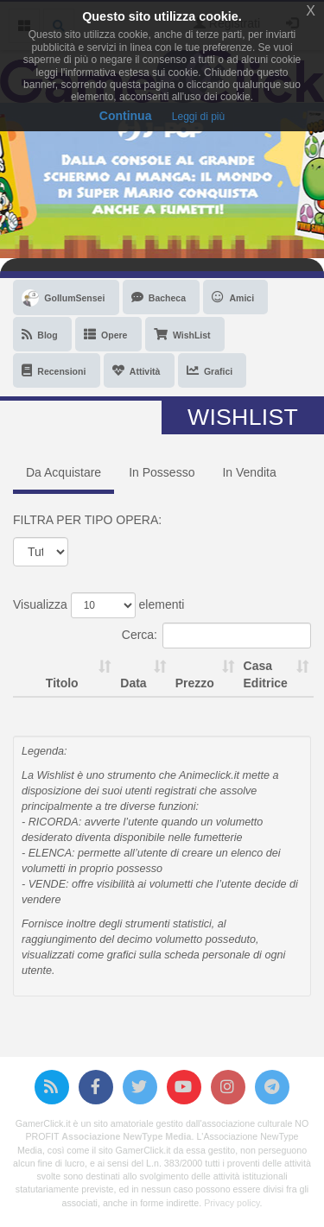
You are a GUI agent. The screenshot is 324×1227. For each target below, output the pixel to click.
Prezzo (194, 683)
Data (133, 683)
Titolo (62, 683)
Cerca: (216, 635)
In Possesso (161, 472)
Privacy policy (231, 1203)
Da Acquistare (63, 472)
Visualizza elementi (98, 605)
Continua (125, 116)
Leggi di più (198, 117)
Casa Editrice (266, 674)
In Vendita (249, 472)
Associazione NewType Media (126, 1136)
